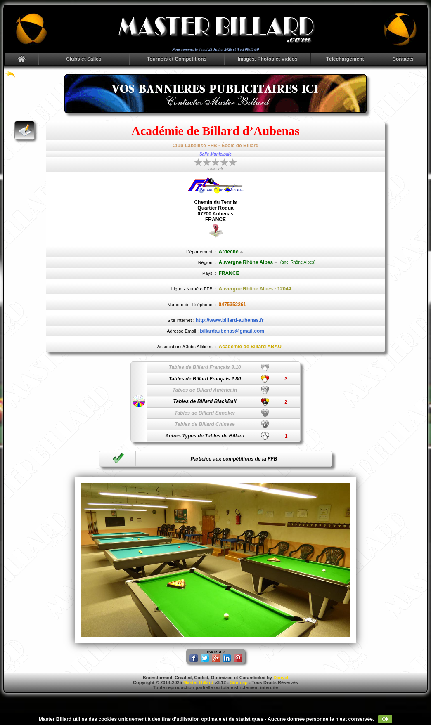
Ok (385, 719)
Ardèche (231, 252)
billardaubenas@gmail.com (232, 331)
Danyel (280, 677)
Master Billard (198, 682)
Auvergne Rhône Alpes (248, 262)
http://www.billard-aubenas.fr (230, 320)
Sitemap (239, 682)
